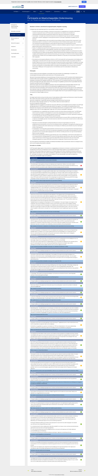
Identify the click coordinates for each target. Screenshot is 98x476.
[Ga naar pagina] (78, 11)
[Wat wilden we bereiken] (74, 11)
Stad (41, 11)
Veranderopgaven (26, 11)
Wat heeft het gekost (15, 43)
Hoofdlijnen (16, 11)
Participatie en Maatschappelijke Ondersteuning (42, 20)
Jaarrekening (57, 11)
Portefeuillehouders (15, 53)
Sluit (84, 1)
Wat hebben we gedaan (56, 20)
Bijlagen (65, 11)
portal (82, 6)
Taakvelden (13, 56)
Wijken (34, 11)
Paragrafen (48, 11)
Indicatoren (13, 46)
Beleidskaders (14, 49)
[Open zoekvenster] (84, 11)
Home (28, 20)
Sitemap (62, 474)
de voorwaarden (57, 1)
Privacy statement (58, 474)
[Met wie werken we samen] (81, 11)
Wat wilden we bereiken (15, 31)
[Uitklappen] (23, 38)
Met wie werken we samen (15, 39)
